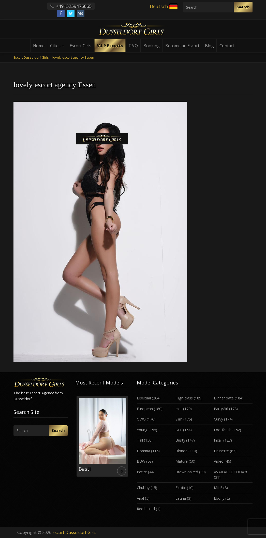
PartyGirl (221, 408)
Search (243, 7)
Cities (57, 45)
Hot (178, 408)
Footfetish (222, 429)
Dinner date (224, 398)
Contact (226, 45)
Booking (151, 45)
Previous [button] (75, 438)
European (145, 408)
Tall (140, 440)
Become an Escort (182, 45)
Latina (180, 498)
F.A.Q (133, 45)
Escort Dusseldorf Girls (74, 532)
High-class (184, 398)
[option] (102, 436)
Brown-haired (186, 471)
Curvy (218, 419)
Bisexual (144, 398)
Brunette (221, 450)
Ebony (219, 498)
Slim (178, 419)
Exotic (180, 487)
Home (39, 45)
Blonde (181, 450)
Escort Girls (80, 45)
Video (219, 461)
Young (142, 429)
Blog (209, 45)
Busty (180, 440)
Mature (181, 461)
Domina (143, 450)
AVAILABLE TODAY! (230, 471)
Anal (140, 498)
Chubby (143, 487)
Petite (142, 471)
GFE (178, 429)
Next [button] (129, 438)
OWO (141, 419)
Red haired (146, 508)
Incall (218, 440)
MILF (218, 487)
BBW (141, 461)
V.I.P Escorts (110, 45)
